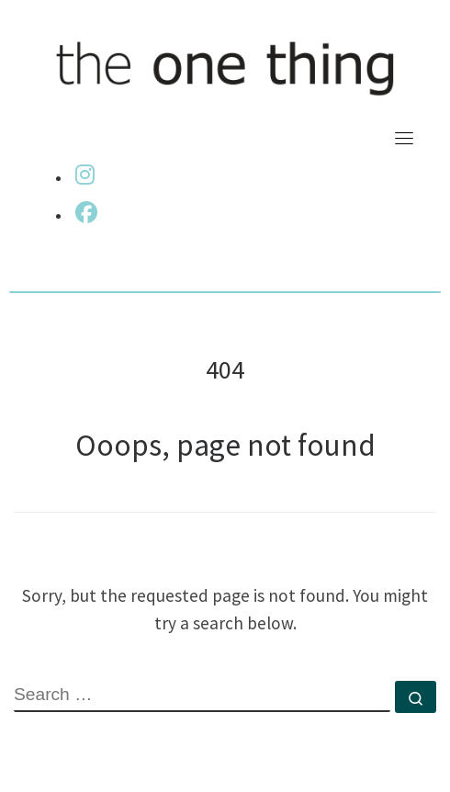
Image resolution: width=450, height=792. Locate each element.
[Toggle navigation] (404, 137)
